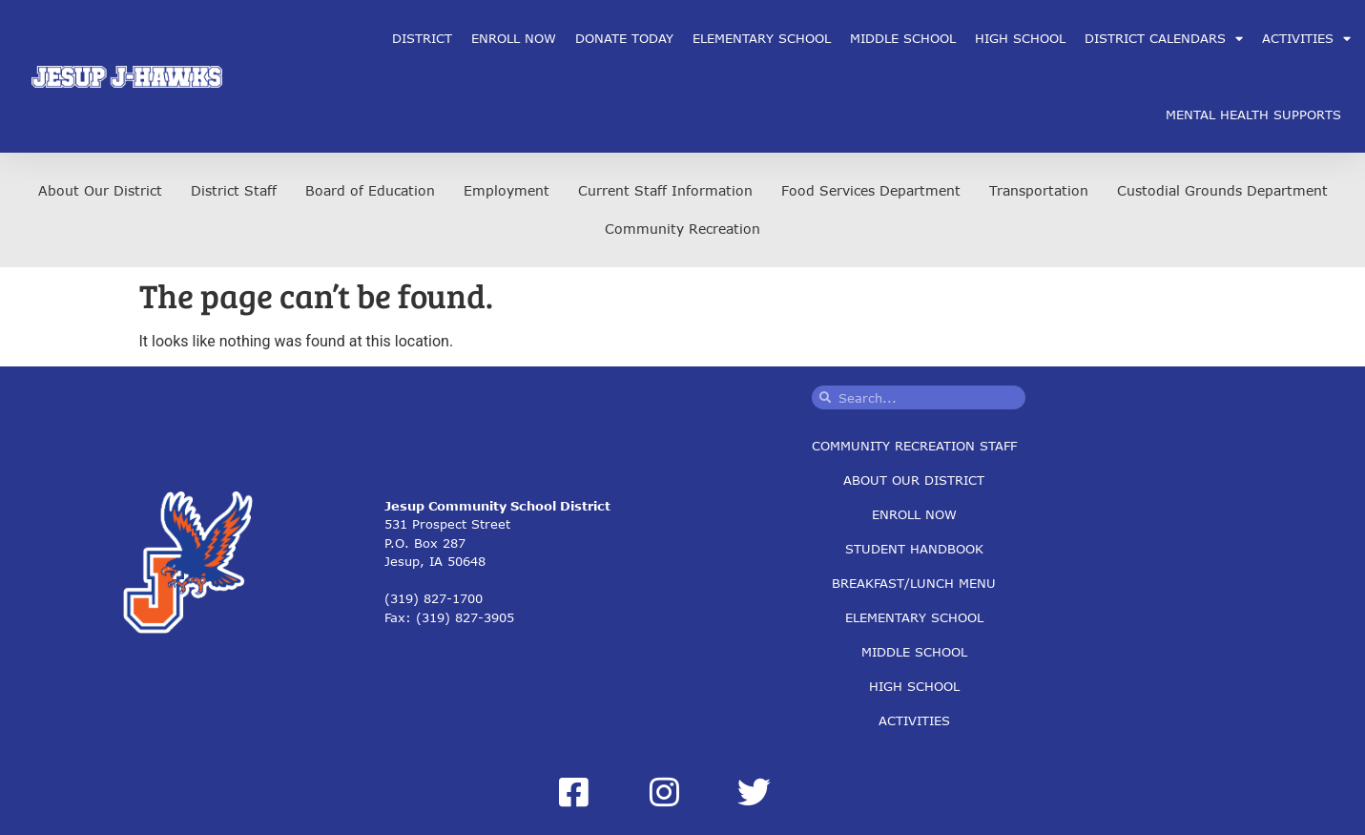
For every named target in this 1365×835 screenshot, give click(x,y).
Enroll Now (513, 38)
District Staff (234, 190)
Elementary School (762, 38)
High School (1020, 38)
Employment (506, 190)
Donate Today (624, 38)
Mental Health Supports (1253, 114)
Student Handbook (914, 548)
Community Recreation (682, 228)
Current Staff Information (665, 190)
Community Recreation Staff (914, 445)
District (422, 38)
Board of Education (370, 190)
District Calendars (1164, 38)
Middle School (903, 38)
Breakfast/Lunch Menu (914, 583)
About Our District (100, 190)
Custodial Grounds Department (1222, 190)
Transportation (1038, 190)
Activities (914, 720)
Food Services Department (871, 190)
